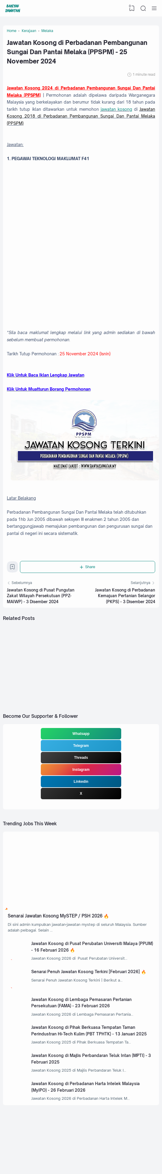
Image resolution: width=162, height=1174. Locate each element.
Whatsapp (80, 747)
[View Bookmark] (131, 8)
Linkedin (81, 795)
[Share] (88, 578)
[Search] (143, 8)
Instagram (80, 783)
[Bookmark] (13, 579)
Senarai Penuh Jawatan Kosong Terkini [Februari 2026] (87, 988)
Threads (81, 771)
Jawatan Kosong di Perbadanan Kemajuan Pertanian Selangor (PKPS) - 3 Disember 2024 (125, 607)
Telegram (81, 759)
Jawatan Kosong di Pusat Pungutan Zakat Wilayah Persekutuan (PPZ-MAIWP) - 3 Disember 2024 (40, 607)
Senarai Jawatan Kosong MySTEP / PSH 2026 (58, 930)
